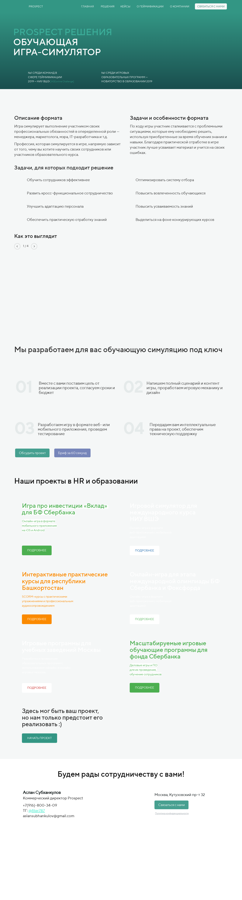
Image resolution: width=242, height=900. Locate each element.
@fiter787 (37, 810)
